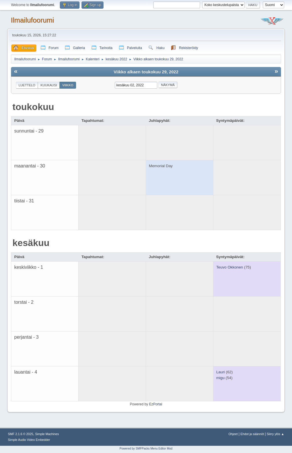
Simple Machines (47, 434)
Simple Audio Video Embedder (29, 439)
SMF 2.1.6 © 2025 (20, 434)
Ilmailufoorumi (32, 20)
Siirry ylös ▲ (275, 434)
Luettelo (27, 85)
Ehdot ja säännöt (252, 434)
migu (220, 378)
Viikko (67, 85)
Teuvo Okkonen (229, 267)
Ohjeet (233, 434)
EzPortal (155, 404)
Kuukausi (48, 85)
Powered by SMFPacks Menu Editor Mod (146, 448)
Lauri (220, 372)
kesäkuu (30, 243)
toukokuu (33, 107)
